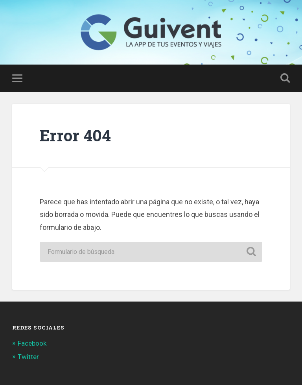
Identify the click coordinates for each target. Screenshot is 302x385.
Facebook (32, 343)
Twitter (28, 357)
